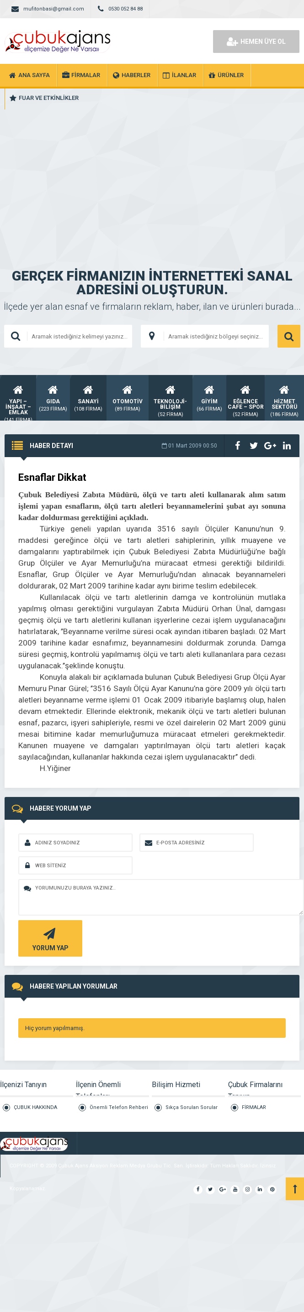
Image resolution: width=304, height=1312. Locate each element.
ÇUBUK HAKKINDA (35, 1107)
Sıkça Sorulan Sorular (191, 1107)
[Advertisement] (152, 173)
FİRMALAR (254, 1107)
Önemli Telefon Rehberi (119, 1107)
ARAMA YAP (288, 336)
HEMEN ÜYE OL (256, 41)
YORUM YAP (49, 939)
